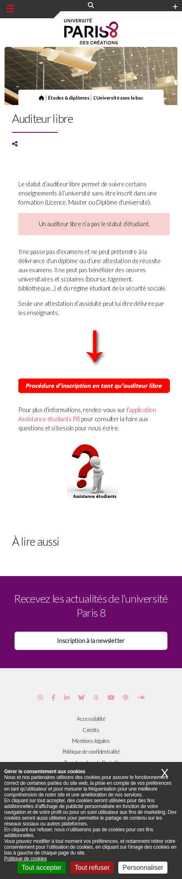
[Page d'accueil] (41, 97)
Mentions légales (91, 740)
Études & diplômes (68, 97)
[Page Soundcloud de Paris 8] (141, 697)
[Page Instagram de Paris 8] (40, 697)
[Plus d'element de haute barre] (175, 7)
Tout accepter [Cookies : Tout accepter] (42, 867)
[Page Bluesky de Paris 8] (81, 697)
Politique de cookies (25, 859)
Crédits (91, 730)
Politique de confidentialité (91, 751)
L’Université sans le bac (118, 97)
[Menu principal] (10, 8)
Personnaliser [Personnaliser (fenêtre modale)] (142, 867)
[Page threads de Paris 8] (96, 697)
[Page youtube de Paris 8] (110, 697)
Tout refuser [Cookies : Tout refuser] (92, 867)
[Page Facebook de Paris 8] (53, 697)
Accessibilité (91, 718)
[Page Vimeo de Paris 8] (67, 697)
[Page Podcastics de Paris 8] (125, 697)
